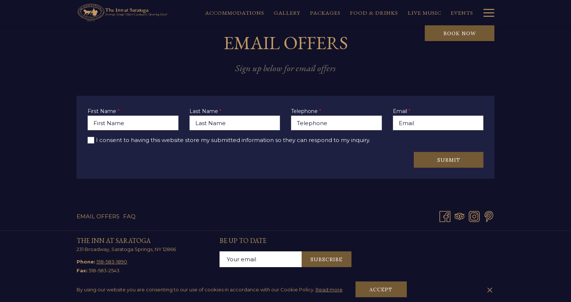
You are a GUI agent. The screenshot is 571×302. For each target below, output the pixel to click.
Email (401, 111)
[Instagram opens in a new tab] (474, 215)
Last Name (205, 111)
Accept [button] (381, 289)
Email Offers (98, 216)
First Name (103, 111)
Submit (448, 160)
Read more (329, 289)
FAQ (129, 216)
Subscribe (326, 259)
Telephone (306, 111)
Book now (459, 33)
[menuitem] (234, 12)
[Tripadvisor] (459, 215)
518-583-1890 (111, 262)
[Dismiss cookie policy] (489, 289)
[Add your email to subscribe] (261, 259)
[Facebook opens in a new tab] (444, 215)
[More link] (486, 12)
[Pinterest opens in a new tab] (488, 215)
